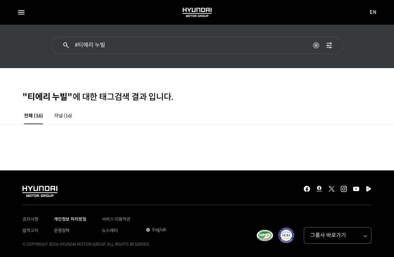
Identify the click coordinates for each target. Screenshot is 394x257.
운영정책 (62, 230)
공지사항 (30, 219)
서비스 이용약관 (116, 219)
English (158, 230)
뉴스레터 (110, 230)
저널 (63, 116)
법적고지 (30, 230)
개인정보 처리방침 (70, 219)
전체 (33, 116)
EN (373, 12)
